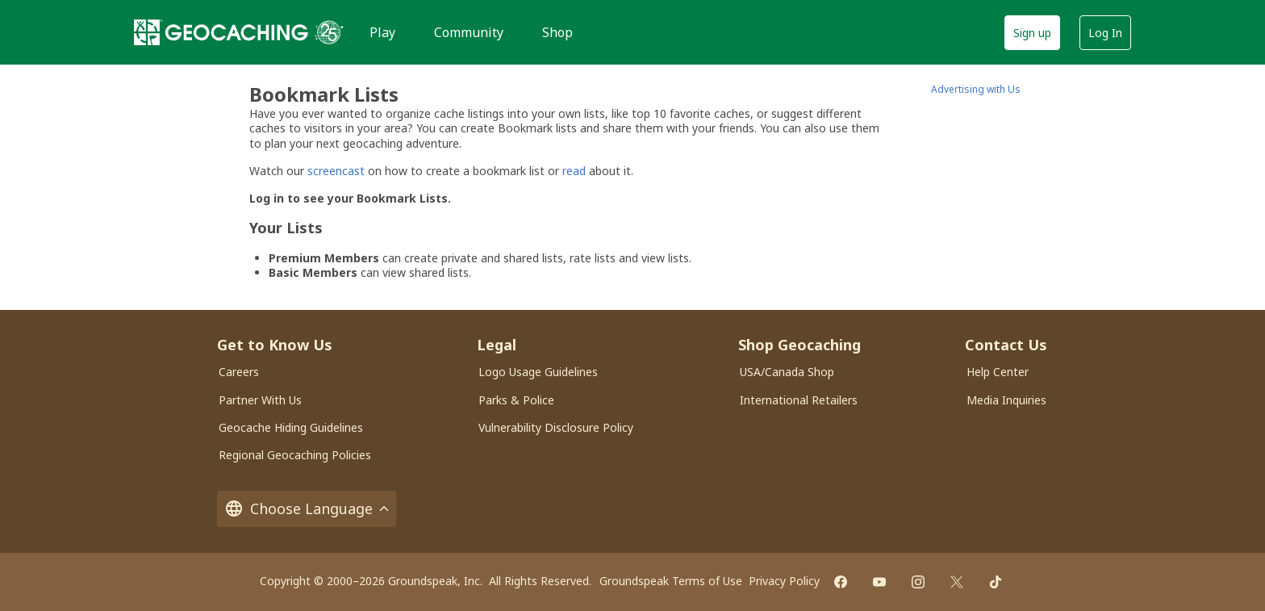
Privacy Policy (784, 580)
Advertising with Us (976, 89)
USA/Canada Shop (787, 371)
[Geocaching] (221, 32)
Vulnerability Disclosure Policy (555, 427)
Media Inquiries (1006, 400)
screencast (336, 170)
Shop (557, 32)
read (574, 170)
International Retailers (799, 400)
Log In (1105, 32)
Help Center (997, 371)
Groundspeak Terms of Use (670, 580)
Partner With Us (260, 400)
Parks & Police (516, 400)
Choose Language (306, 509)
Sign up (1032, 32)
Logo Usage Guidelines (538, 371)
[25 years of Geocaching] (329, 32)
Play (382, 32)
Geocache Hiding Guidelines (291, 427)
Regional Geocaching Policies (295, 454)
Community (468, 32)
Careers (239, 371)
